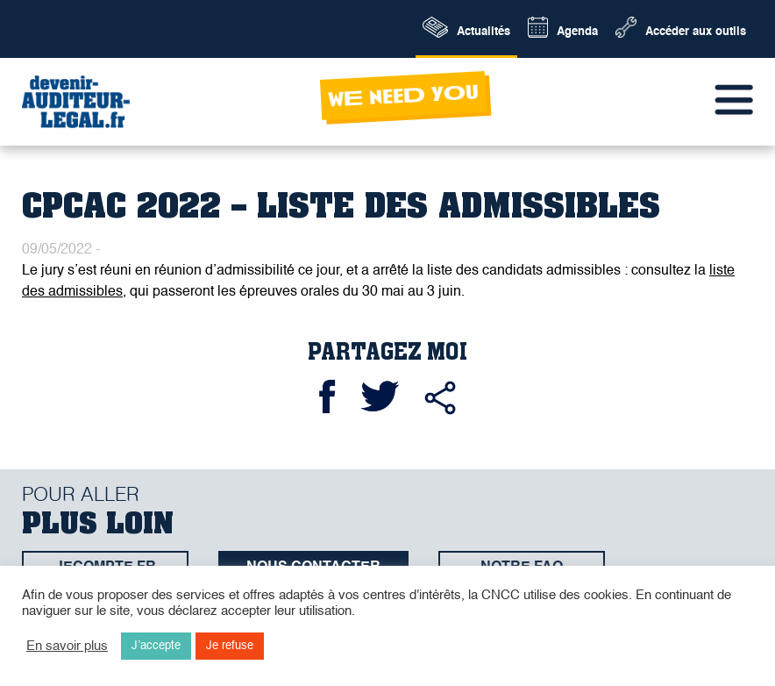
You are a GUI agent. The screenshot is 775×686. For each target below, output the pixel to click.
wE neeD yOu (403, 96)
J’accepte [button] (156, 646)
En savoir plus (67, 646)
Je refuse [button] (229, 646)
